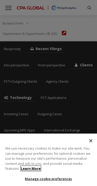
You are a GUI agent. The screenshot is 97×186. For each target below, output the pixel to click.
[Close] (90, 143)
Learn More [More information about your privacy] (31, 170)
